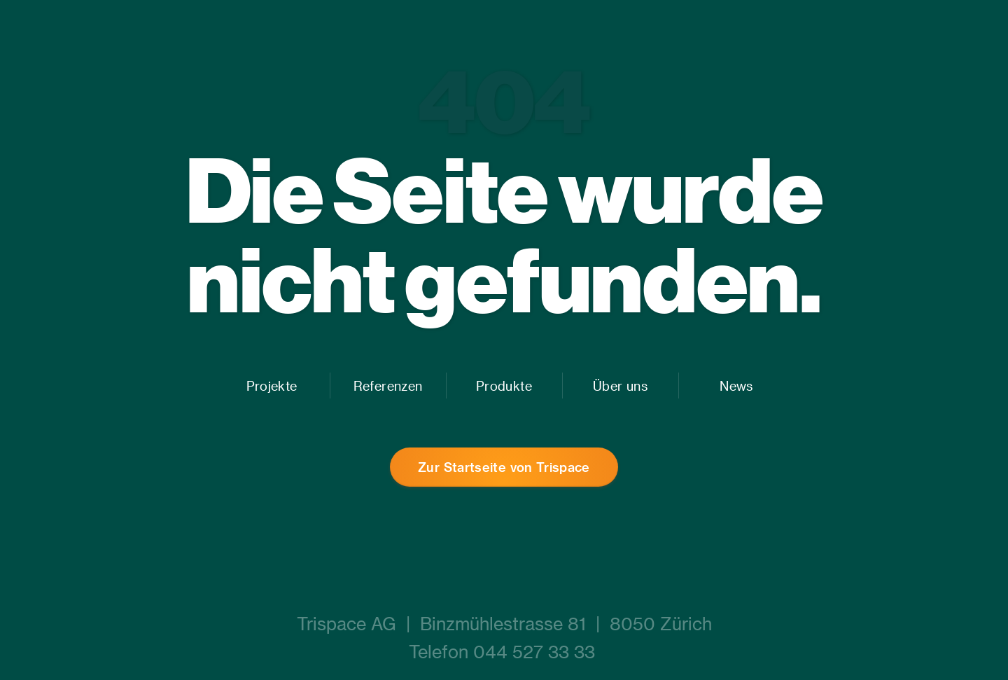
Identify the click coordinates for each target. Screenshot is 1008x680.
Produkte (504, 385)
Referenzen (388, 385)
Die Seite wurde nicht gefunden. (504, 234)
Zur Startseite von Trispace (504, 466)
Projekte (272, 385)
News (736, 385)
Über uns (620, 385)
